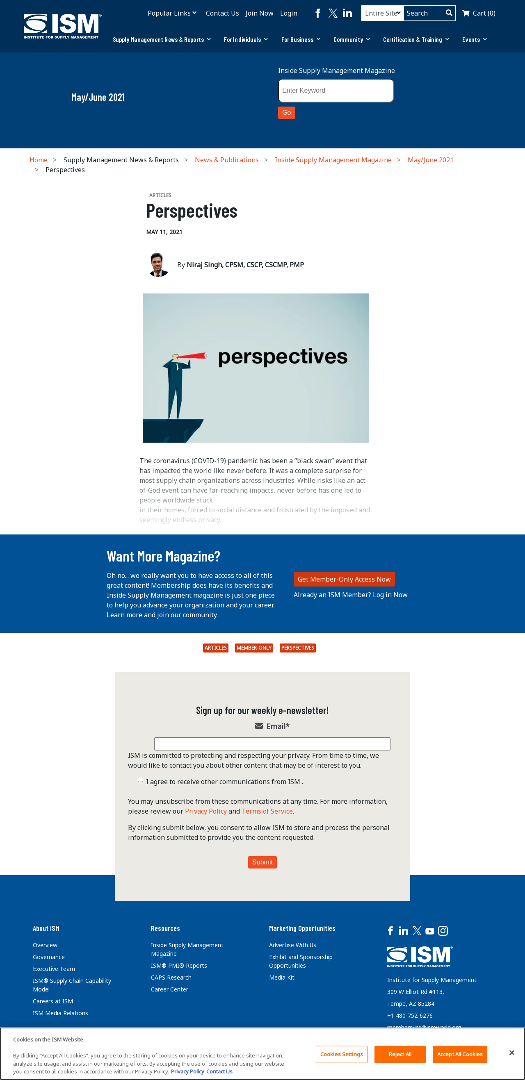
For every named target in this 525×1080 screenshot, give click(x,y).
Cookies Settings (341, 1054)
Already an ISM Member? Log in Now (351, 594)
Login (288, 13)
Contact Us (222, 13)
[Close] (512, 1053)
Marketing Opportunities (302, 927)
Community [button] (351, 39)
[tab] (161, 39)
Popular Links (169, 13)
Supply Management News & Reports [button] (162, 39)
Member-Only (254, 647)
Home (39, 159)
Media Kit (281, 977)
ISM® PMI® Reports (179, 965)
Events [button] (474, 39)
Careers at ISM (53, 1001)
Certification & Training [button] (416, 39)
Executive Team (54, 969)
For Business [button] (300, 39)
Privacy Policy (206, 811)
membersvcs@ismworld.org (424, 1027)
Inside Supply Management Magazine (336, 70)
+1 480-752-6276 (410, 1015)
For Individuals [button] (246, 39)
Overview (45, 945)
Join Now (260, 13)
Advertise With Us (292, 945)
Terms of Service (267, 811)
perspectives (297, 647)
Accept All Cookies (460, 1054)
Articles (216, 647)
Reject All (400, 1054)
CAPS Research (171, 977)
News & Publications (227, 159)
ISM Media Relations (60, 1013)
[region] (262, 1054)
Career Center (169, 989)
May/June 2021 (431, 159)
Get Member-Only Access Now (344, 579)
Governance (49, 957)
